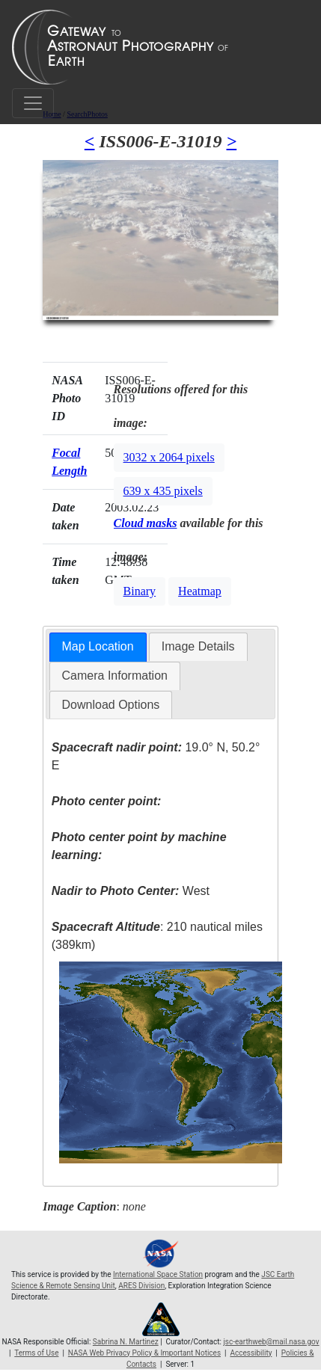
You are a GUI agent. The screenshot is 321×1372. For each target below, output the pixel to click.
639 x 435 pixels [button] (163, 490)
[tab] (98, 647)
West (131, 891)
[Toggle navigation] (33, 103)
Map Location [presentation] (98, 646)
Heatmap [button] (199, 591)
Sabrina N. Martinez (126, 1342)
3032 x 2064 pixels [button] (169, 457)
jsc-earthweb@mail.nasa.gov (271, 1342)
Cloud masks (145, 523)
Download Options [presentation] (111, 704)
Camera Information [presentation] (115, 675)
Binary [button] (139, 591)
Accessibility (251, 1353)
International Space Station (158, 1274)
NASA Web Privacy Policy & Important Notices (144, 1353)
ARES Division (141, 1286)
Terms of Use (36, 1353)
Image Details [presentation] (198, 646)
